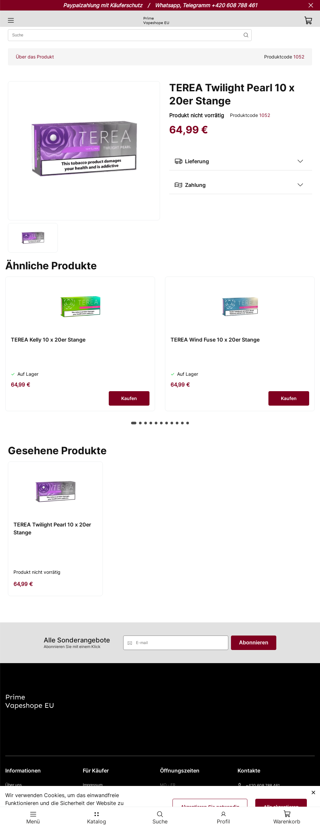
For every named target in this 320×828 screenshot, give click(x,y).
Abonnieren (253, 642)
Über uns (13, 784)
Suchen (246, 35)
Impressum (93, 784)
